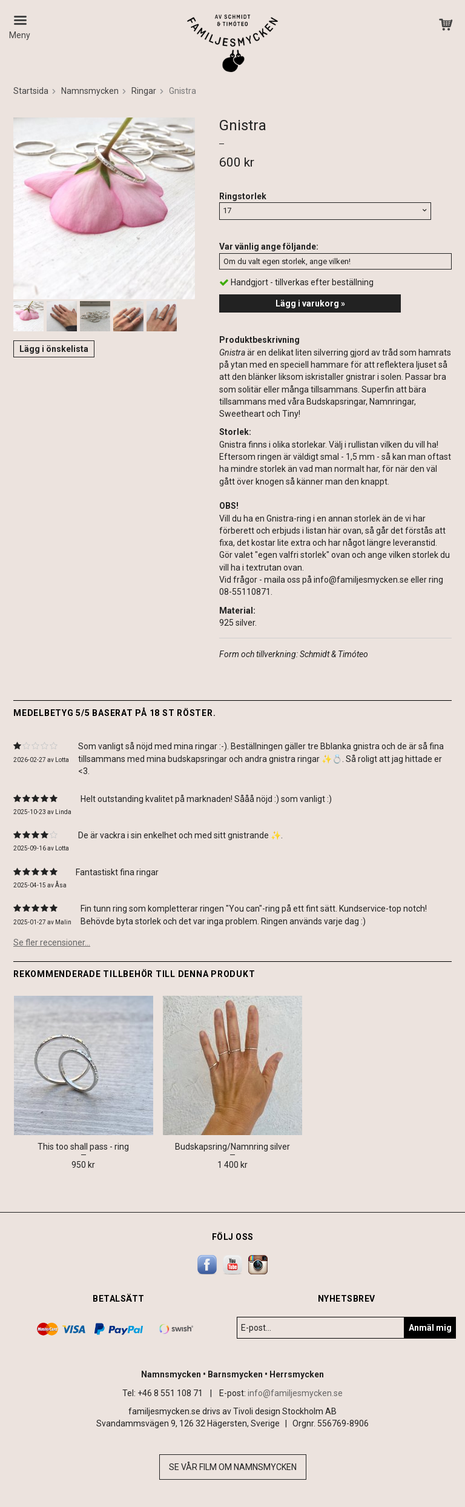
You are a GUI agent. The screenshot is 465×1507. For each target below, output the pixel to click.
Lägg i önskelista (53, 349)
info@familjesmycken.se (295, 1393)
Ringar (143, 91)
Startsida (30, 91)
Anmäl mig (430, 1328)
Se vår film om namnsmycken (233, 1467)
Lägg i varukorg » (310, 303)
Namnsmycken (90, 91)
